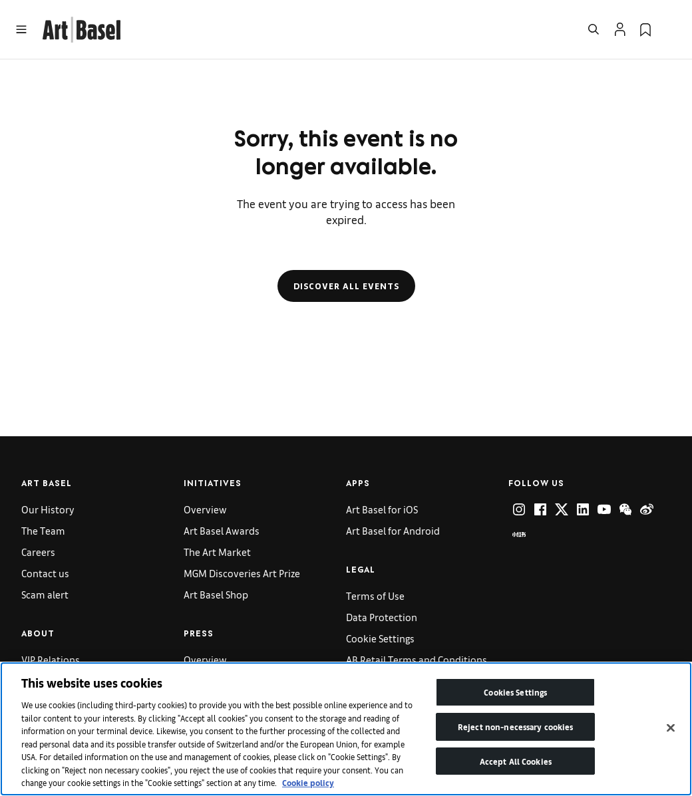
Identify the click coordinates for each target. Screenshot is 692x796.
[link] (81, 27)
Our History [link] (48, 509)
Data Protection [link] (381, 616)
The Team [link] (43, 530)
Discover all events (346, 286)
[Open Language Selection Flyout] (670, 29)
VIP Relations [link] (50, 659)
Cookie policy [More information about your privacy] (308, 782)
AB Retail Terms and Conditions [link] (416, 659)
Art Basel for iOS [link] (382, 509)
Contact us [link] (45, 573)
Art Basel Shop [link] (216, 594)
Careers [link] (38, 551)
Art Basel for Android (393, 530)
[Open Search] (593, 29)
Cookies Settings (515, 692)
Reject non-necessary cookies (516, 726)
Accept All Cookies (516, 761)
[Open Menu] (21, 29)
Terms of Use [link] (375, 595)
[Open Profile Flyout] (620, 29)
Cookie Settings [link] (380, 638)
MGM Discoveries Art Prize (242, 573)
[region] (346, 729)
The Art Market (217, 551)
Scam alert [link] (45, 594)
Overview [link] (205, 509)
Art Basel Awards (222, 530)
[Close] (670, 728)
